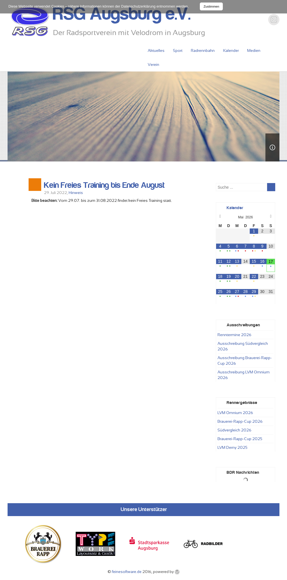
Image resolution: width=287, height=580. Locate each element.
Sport (177, 50)
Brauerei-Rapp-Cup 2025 (239, 438)
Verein (153, 64)
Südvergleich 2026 (234, 430)
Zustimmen (211, 6)
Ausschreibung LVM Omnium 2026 (243, 375)
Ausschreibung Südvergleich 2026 (242, 346)
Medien (253, 50)
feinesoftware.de (127, 571)
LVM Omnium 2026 (235, 412)
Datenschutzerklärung (138, 6)
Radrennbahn (203, 50)
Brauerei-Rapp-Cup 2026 (240, 421)
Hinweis (76, 192)
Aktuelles (156, 50)
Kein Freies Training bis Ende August (104, 185)
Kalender (231, 50)
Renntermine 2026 (234, 334)
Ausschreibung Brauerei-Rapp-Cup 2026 (244, 360)
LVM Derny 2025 (232, 447)
